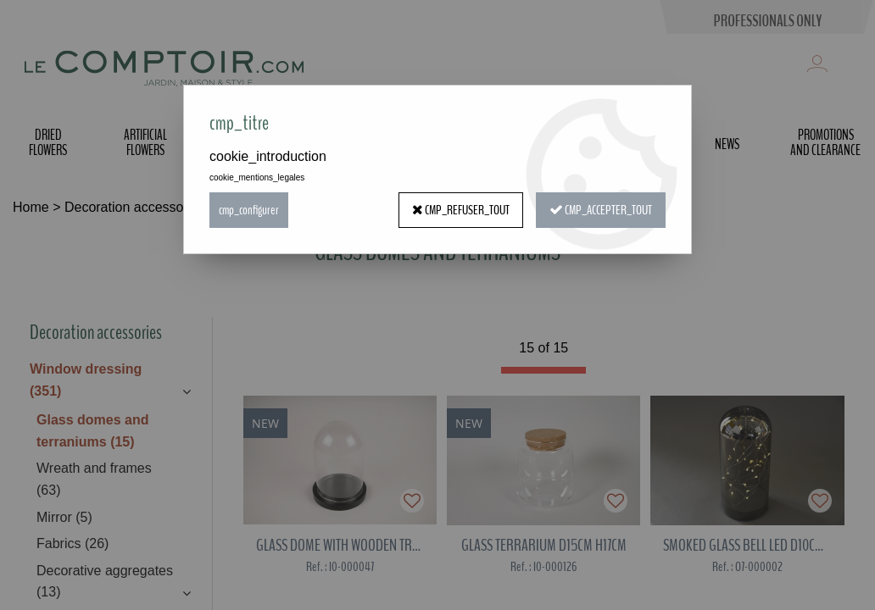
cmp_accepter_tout (600, 210)
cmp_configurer (249, 210)
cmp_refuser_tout (461, 210)
